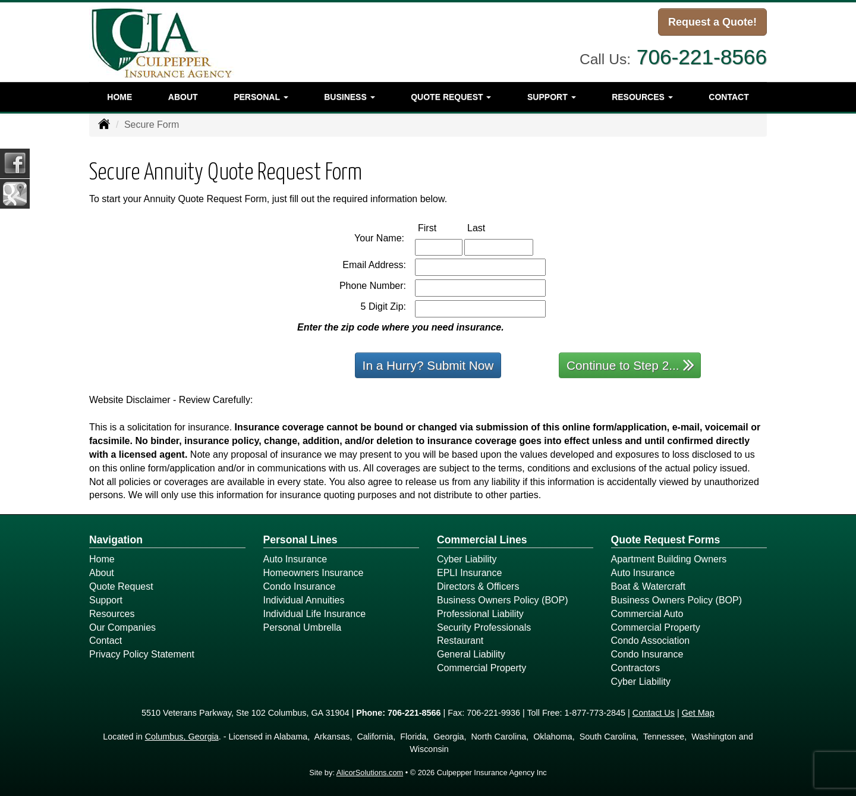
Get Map (698, 713)
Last (488, 227)
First (439, 227)
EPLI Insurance (469, 573)
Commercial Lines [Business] (482, 540)
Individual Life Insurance (314, 614)
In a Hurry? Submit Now (428, 365)
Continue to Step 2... (630, 365)
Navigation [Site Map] (116, 540)
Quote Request (121, 586)
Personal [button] (261, 97)
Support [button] (551, 97)
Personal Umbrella (302, 627)
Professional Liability (480, 614)
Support (105, 600)
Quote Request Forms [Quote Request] (665, 540)
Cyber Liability (466, 559)
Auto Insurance (295, 559)
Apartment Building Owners (669, 559)
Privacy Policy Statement (141, 654)
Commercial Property (481, 668)
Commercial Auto (647, 614)
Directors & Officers (478, 586)
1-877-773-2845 (595, 713)
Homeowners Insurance (313, 573)
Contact (728, 97)
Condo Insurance (299, 586)
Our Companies (122, 627)
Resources (111, 614)
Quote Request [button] (451, 97)
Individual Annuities (304, 600)
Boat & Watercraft (648, 586)
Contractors (635, 668)
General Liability (471, 654)
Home (119, 97)
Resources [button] (642, 97)
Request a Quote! (712, 22)
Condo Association (650, 640)
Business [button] (349, 97)
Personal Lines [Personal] (300, 540)
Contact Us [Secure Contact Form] (653, 713)
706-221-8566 (702, 56)
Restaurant (460, 640)
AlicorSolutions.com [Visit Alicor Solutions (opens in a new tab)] (369, 772)
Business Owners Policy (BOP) (502, 600)
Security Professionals (484, 627)
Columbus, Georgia (182, 736)
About (183, 97)
